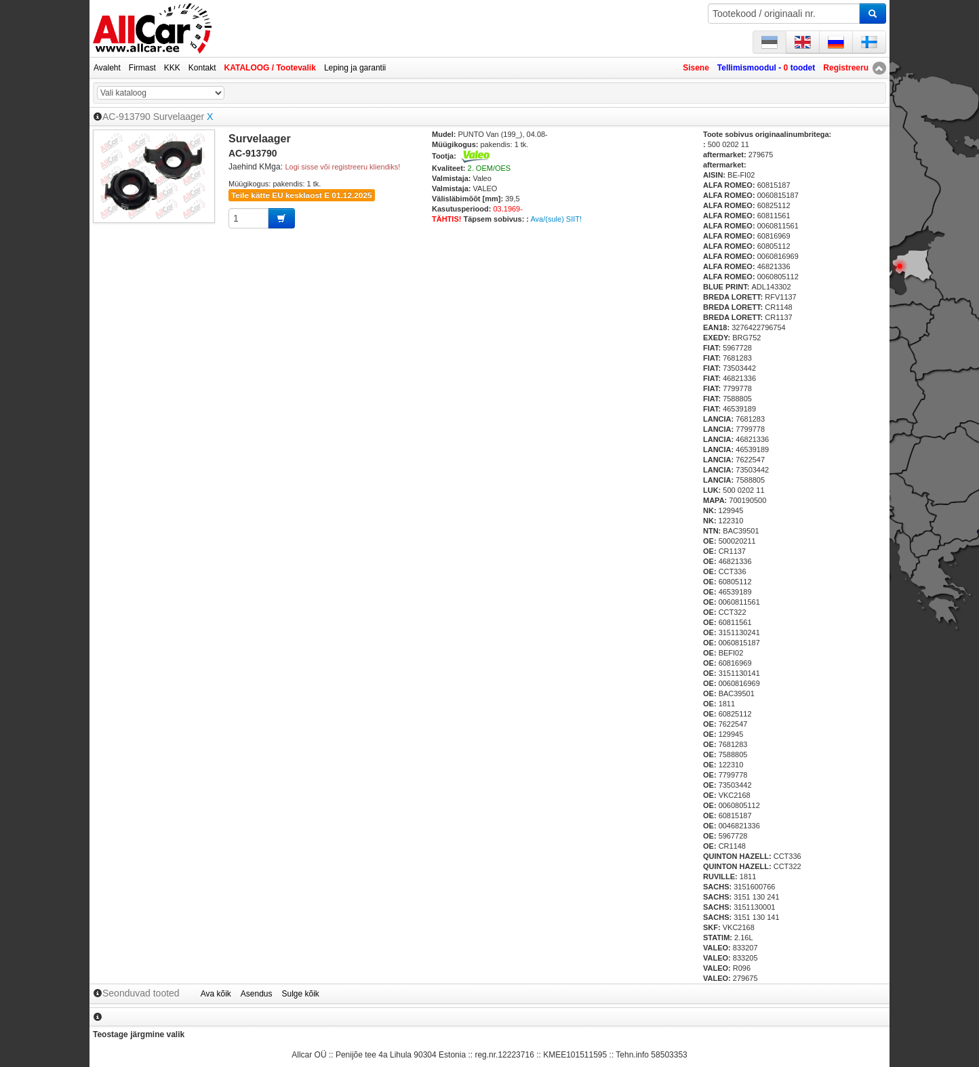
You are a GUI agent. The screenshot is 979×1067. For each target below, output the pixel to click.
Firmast (142, 68)
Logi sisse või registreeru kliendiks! (342, 167)
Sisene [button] (696, 68)
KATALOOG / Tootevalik (270, 68)
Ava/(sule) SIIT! (556, 219)
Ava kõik (216, 994)
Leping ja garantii (355, 68)
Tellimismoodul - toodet (766, 68)
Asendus (257, 994)
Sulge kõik (300, 994)
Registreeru (845, 68)
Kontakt (202, 68)
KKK (172, 68)
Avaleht (107, 68)
